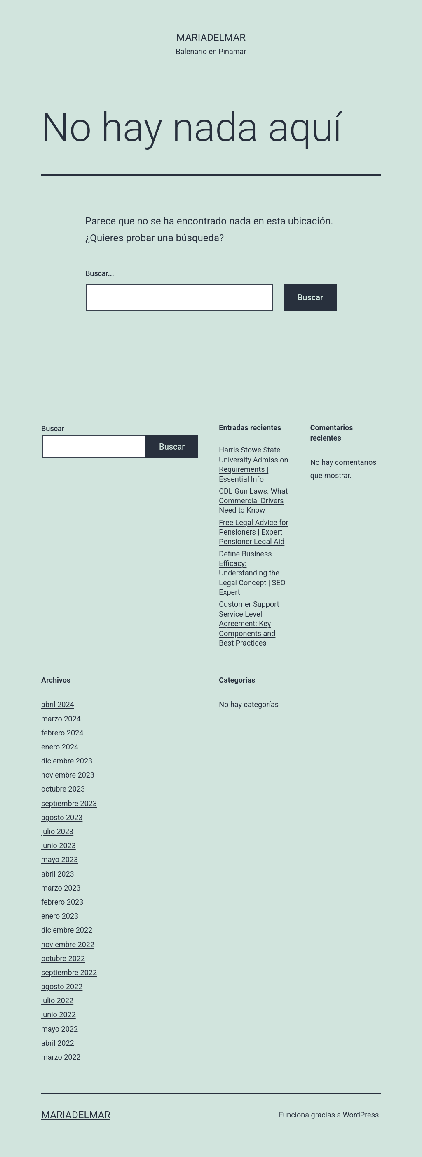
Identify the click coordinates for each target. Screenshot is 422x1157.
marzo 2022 (61, 1057)
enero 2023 (59, 916)
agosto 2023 (61, 817)
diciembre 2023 (66, 760)
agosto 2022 (61, 986)
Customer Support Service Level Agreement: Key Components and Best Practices (249, 623)
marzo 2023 (61, 888)
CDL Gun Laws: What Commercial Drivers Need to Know (253, 501)
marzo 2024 (61, 718)
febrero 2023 (62, 902)
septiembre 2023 (69, 803)
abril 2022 (57, 1043)
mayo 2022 (59, 1029)
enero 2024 (59, 746)
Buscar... (99, 273)
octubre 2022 (63, 958)
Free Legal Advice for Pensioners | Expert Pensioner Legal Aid (253, 532)
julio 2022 (57, 1000)
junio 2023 (58, 845)
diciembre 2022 (66, 930)
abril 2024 (57, 704)
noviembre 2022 (67, 944)
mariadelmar (211, 37)
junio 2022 (58, 1014)
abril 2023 (57, 874)
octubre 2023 (63, 789)
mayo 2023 (59, 859)
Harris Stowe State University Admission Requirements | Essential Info (253, 464)
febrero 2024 (62, 732)
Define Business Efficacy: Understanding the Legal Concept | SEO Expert (252, 573)
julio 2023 (57, 831)
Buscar (52, 428)
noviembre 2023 (67, 775)
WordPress (361, 1114)
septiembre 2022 (69, 972)
